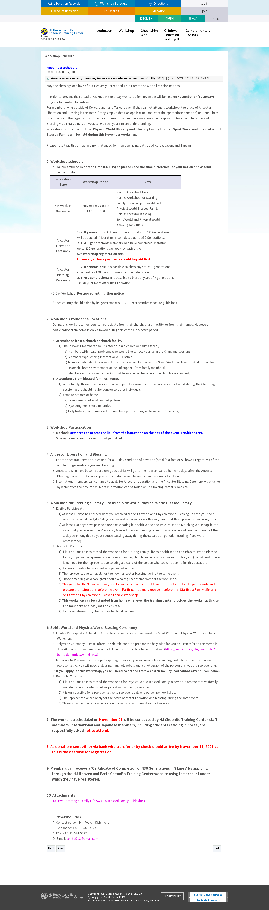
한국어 (169, 18)
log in (205, 3)
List (217, 848)
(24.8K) (101, 78)
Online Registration (64, 11)
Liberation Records (64, 4)
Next (51, 848)
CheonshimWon (149, 33)
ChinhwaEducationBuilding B (171, 35)
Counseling (111, 11)
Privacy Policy (172, 895)
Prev (60, 848)
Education (158, 11)
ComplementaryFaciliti (198, 33)
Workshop (126, 31)
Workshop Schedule (111, 4)
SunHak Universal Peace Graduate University (208, 897)
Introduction (102, 31)
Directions (158, 4)
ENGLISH (146, 18)
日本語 (193, 18)
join (204, 11)
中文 (216, 18)
